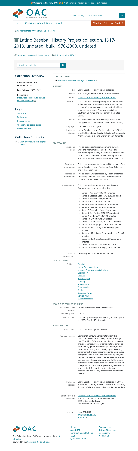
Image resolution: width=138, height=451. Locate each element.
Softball (81, 275)
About (58, 23)
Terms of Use (105, 427)
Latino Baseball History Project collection (76, 80)
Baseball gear (84, 278)
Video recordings (85, 298)
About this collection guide (29, 125)
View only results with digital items (33, 55)
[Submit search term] (122, 15)
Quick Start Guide (78, 438)
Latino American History (89, 267)
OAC (30, 13)
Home (18, 23)
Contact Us (104, 435)
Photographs (83, 287)
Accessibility (104, 433)
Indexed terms (23, 121)
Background (22, 117)
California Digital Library (38, 442)
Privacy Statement (107, 430)
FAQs (73, 435)
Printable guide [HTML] (65, 55)
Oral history (83, 273)
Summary (21, 113)
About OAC (75, 430)
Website (81, 417)
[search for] (94, 15)
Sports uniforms (85, 293)
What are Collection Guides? (108, 23)
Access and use (24, 128)
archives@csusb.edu (87, 414)
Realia (80, 290)
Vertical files (83, 296)
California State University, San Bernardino (36, 30)
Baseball (81, 264)
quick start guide (79, 3)
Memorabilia (83, 284)
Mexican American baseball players (93, 270)
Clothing (81, 281)
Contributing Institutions (38, 23)
